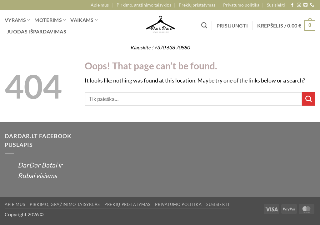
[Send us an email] (305, 5)
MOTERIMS (50, 20)
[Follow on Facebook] (292, 5)
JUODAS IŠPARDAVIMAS (36, 31)
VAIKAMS (84, 20)
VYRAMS (17, 20)
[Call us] (312, 5)
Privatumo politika (241, 5)
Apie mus (100, 5)
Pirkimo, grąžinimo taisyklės (144, 5)
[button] (232, 25)
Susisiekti (276, 5)
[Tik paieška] (204, 25)
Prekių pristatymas (197, 5)
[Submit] (308, 99)
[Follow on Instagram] (299, 5)
